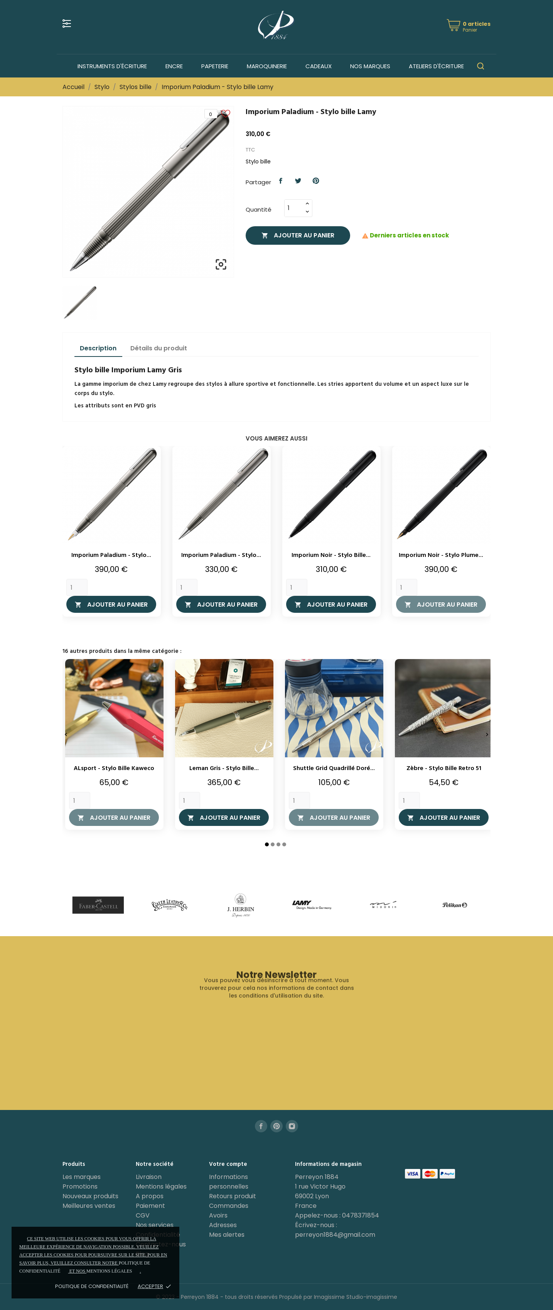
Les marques (81, 1176)
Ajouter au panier (297, 235)
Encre (174, 66)
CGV (143, 1215)
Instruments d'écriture (112, 66)
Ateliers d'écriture (436, 66)
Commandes (228, 1205)
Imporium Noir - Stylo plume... (441, 555)
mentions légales (109, 1271)
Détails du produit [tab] (158, 348)
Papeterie (214, 66)
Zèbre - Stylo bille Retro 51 (443, 768)
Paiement (150, 1205)
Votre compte (228, 1164)
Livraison (149, 1176)
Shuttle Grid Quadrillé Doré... (334, 768)
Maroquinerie (267, 66)
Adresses (223, 1225)
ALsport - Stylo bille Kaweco (114, 768)
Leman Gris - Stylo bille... (224, 768)
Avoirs (218, 1215)
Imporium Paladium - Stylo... (111, 555)
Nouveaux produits (90, 1196)
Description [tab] (98, 348)
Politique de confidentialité (91, 1286)
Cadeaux (318, 66)
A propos (150, 1196)
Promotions (80, 1186)
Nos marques (370, 66)
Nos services (155, 1225)
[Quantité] (294, 208)
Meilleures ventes (88, 1205)
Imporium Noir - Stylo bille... (331, 555)
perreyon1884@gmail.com (335, 1234)
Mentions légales (161, 1186)
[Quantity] (77, 587)
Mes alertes (226, 1234)
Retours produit (232, 1196)
